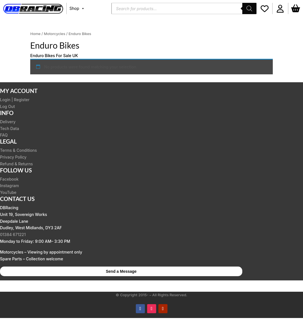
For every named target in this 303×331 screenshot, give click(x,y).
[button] (280, 8)
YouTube (8, 192)
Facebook (9, 179)
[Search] (249, 8)
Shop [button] (77, 8)
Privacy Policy (13, 157)
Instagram (9, 185)
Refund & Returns (16, 163)
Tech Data (9, 128)
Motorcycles (54, 34)
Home (35, 34)
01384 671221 (13, 234)
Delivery (8, 121)
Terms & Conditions (18, 150)
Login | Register (14, 99)
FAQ (4, 135)
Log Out (7, 106)
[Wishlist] (264, 8)
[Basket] (295, 8)
